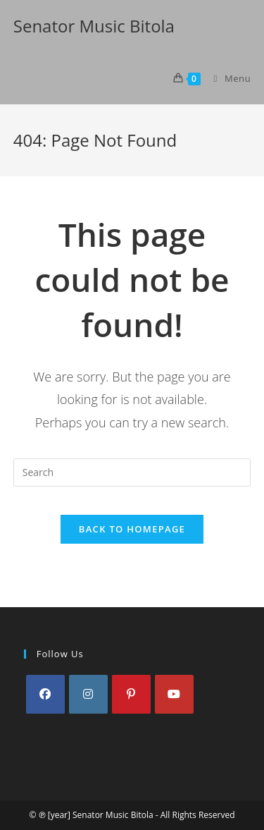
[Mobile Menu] (227, 78)
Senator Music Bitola (94, 25)
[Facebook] (45, 694)
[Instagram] (88, 694)
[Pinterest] (131, 694)
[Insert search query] (132, 472)
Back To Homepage (132, 529)
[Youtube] (174, 694)
